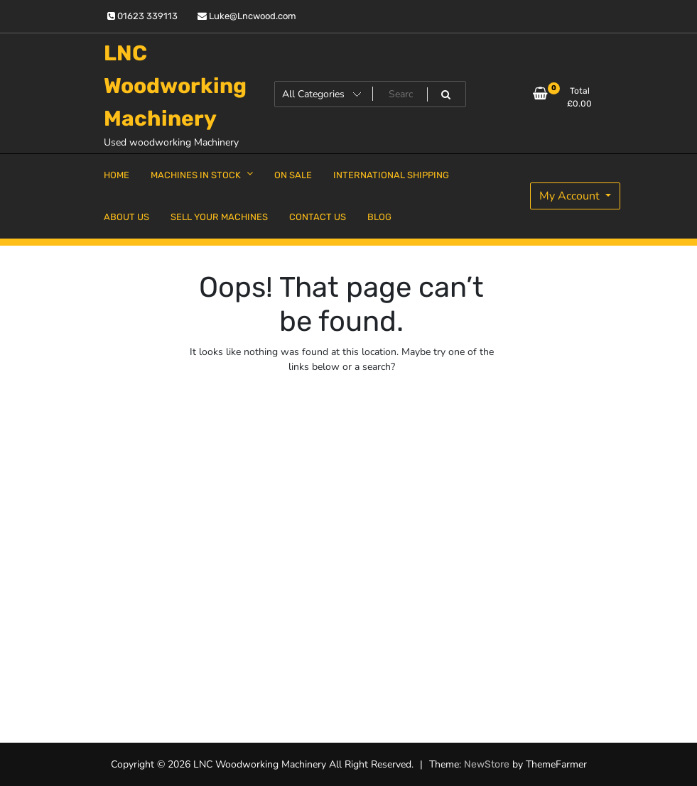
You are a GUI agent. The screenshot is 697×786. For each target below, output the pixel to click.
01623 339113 (142, 16)
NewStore (486, 764)
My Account (571, 196)
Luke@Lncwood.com (247, 16)
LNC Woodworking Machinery (175, 85)
